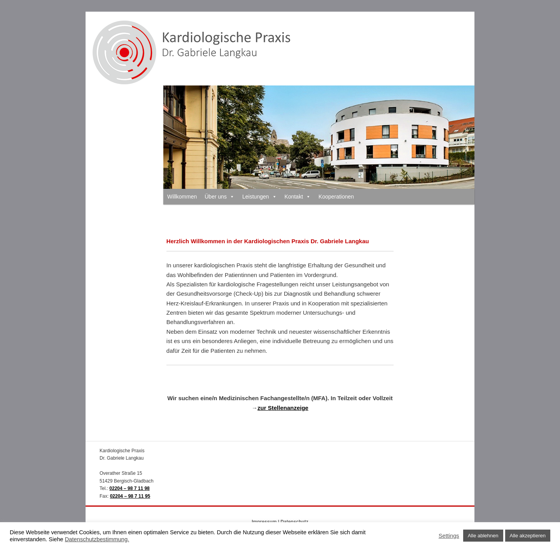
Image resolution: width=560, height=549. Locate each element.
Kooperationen (336, 196)
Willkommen (182, 196)
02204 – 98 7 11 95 (130, 496)
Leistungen (259, 196)
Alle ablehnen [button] (483, 536)
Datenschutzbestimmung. (97, 539)
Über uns (219, 196)
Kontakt (298, 196)
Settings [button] (449, 536)
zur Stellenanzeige (282, 407)
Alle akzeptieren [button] (528, 536)
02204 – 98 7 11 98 (129, 488)
